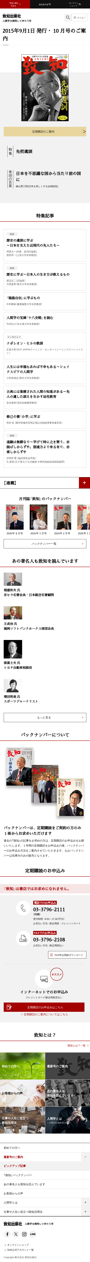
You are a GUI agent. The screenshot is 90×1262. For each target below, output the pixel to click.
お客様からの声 (13, 1193)
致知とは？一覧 (77, 1045)
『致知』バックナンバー (18, 1175)
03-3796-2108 (49, 939)
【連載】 (10, 483)
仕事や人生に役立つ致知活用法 (23, 1212)
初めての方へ (12, 1148)
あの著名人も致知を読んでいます (24, 1184)
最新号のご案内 (13, 1157)
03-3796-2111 (49, 909)
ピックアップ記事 (15, 1166)
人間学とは (11, 1202)
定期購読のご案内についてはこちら (46, 1014)
